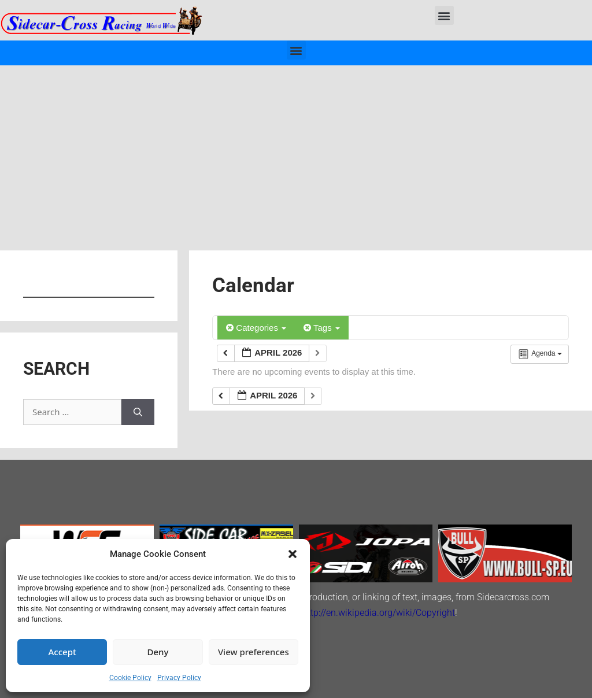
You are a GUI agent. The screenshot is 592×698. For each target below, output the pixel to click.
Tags (322, 328)
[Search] (137, 412)
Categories (256, 328)
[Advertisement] (296, 152)
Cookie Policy (130, 678)
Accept (62, 652)
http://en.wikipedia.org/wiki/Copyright (378, 612)
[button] (292, 554)
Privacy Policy (179, 678)
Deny (158, 652)
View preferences (253, 652)
